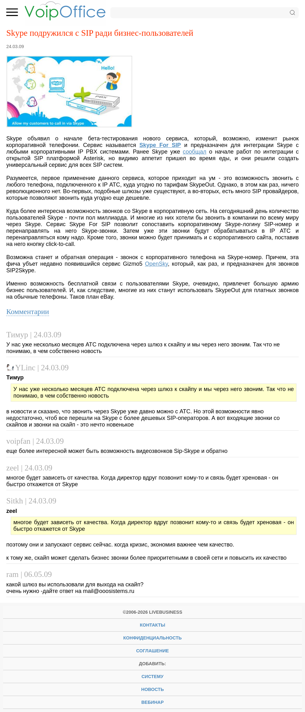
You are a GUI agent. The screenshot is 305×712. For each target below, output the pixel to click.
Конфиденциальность (152, 637)
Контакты (152, 625)
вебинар (152, 702)
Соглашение (152, 650)
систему (152, 676)
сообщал (194, 152)
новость (152, 689)
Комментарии (27, 311)
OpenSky (156, 264)
